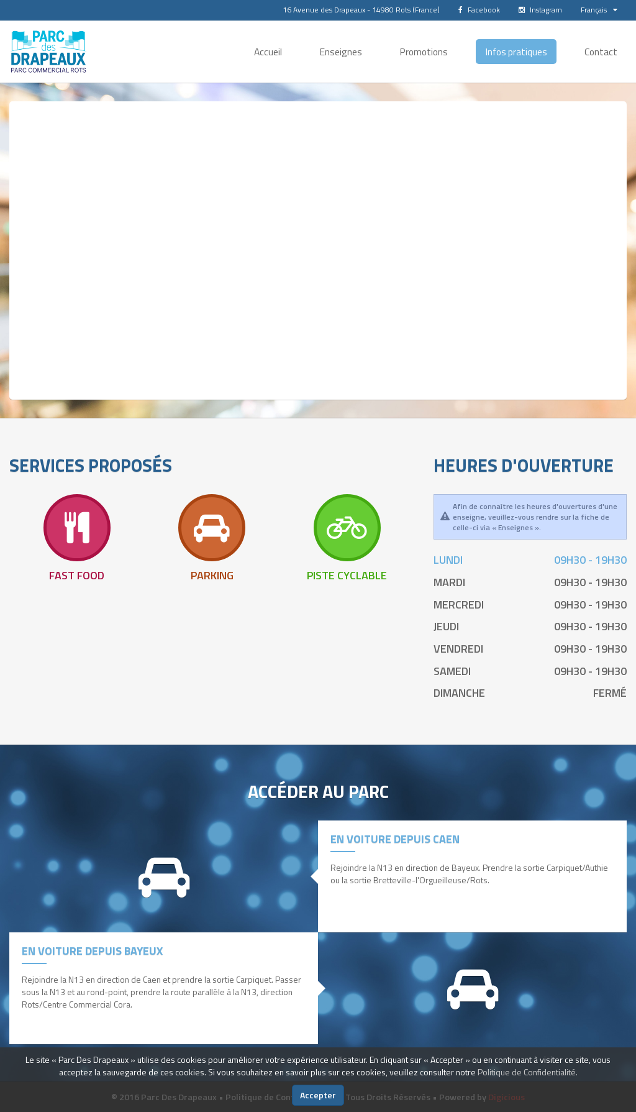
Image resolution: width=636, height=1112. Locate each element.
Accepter (318, 1094)
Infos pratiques (516, 51)
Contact (600, 51)
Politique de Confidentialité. (528, 1071)
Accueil (268, 51)
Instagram (540, 10)
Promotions (423, 51)
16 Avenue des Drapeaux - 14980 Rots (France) (361, 10)
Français (599, 10)
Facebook (479, 10)
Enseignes (340, 51)
